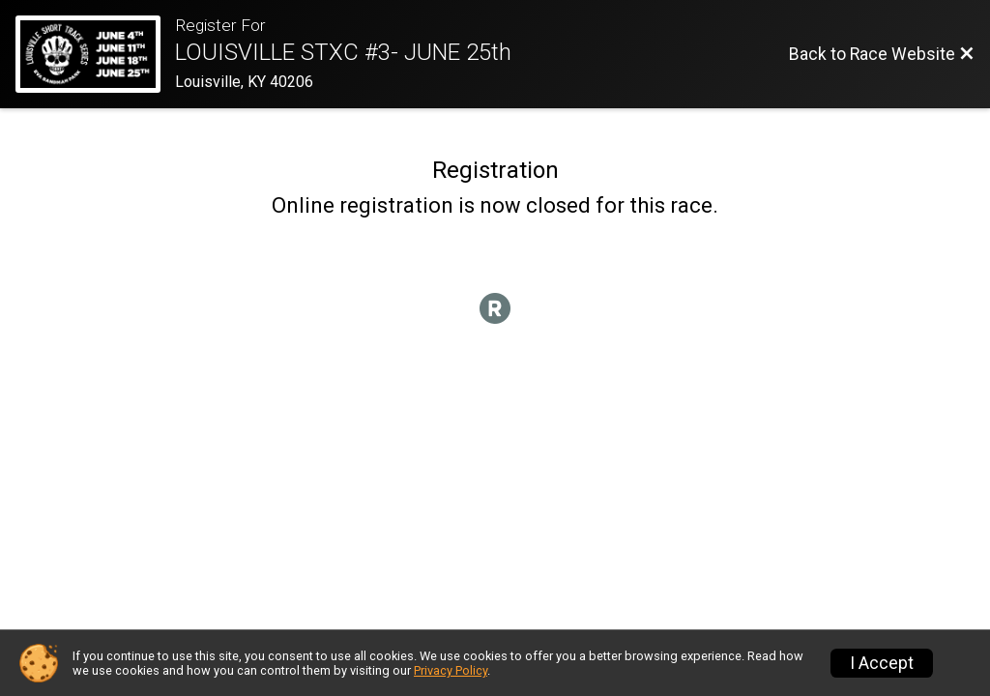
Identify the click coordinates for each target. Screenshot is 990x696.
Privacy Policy (450, 670)
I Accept (882, 663)
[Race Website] (95, 54)
